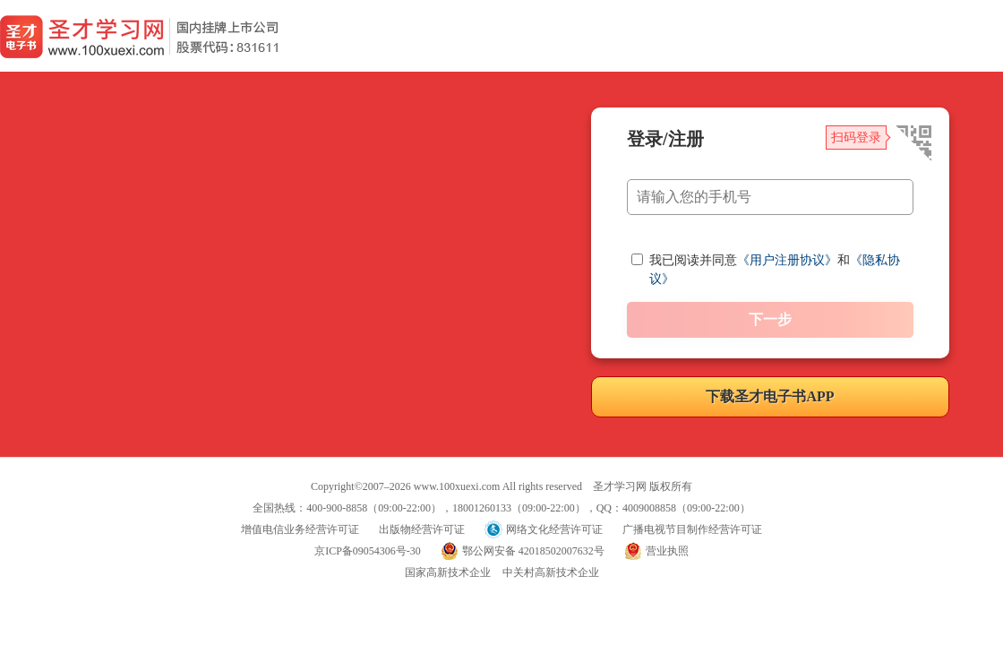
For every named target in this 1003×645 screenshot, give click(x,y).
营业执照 (667, 551)
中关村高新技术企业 (550, 572)
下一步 (770, 319)
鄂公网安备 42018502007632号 (533, 551)
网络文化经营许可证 (554, 529)
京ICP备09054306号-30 (367, 551)
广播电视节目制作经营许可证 (692, 529)
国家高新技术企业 (448, 572)
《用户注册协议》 (787, 260)
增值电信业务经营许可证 (300, 529)
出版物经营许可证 (422, 529)
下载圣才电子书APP (770, 396)
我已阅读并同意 (693, 260)
